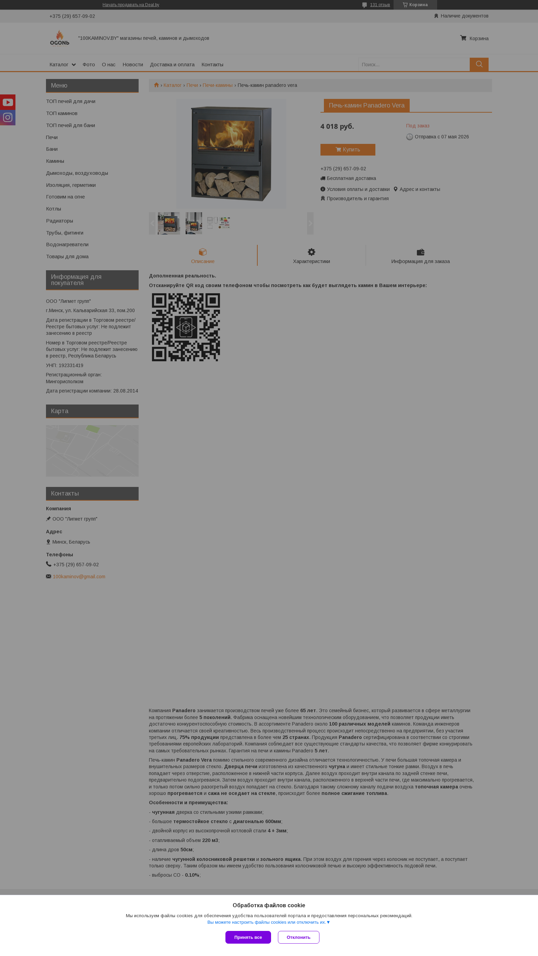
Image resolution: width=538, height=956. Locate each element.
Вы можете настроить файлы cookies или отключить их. (266, 922)
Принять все (248, 937)
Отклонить (299, 937)
